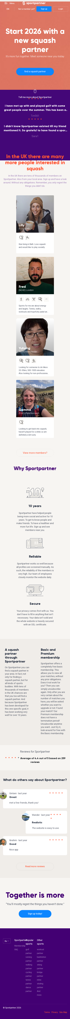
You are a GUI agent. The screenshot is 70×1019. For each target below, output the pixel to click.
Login (60, 8)
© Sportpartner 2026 (12, 1008)
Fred (22, 287)
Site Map (63, 1012)
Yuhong (24, 348)
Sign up (44, 8)
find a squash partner (35, 71)
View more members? (35, 453)
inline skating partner (40, 983)
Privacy (54, 1012)
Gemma (25, 410)
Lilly (22, 225)
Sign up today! (35, 913)
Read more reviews (35, 866)
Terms (47, 1012)
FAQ (16, 949)
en (8, 9)
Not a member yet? (26, 9)
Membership (19, 945)
